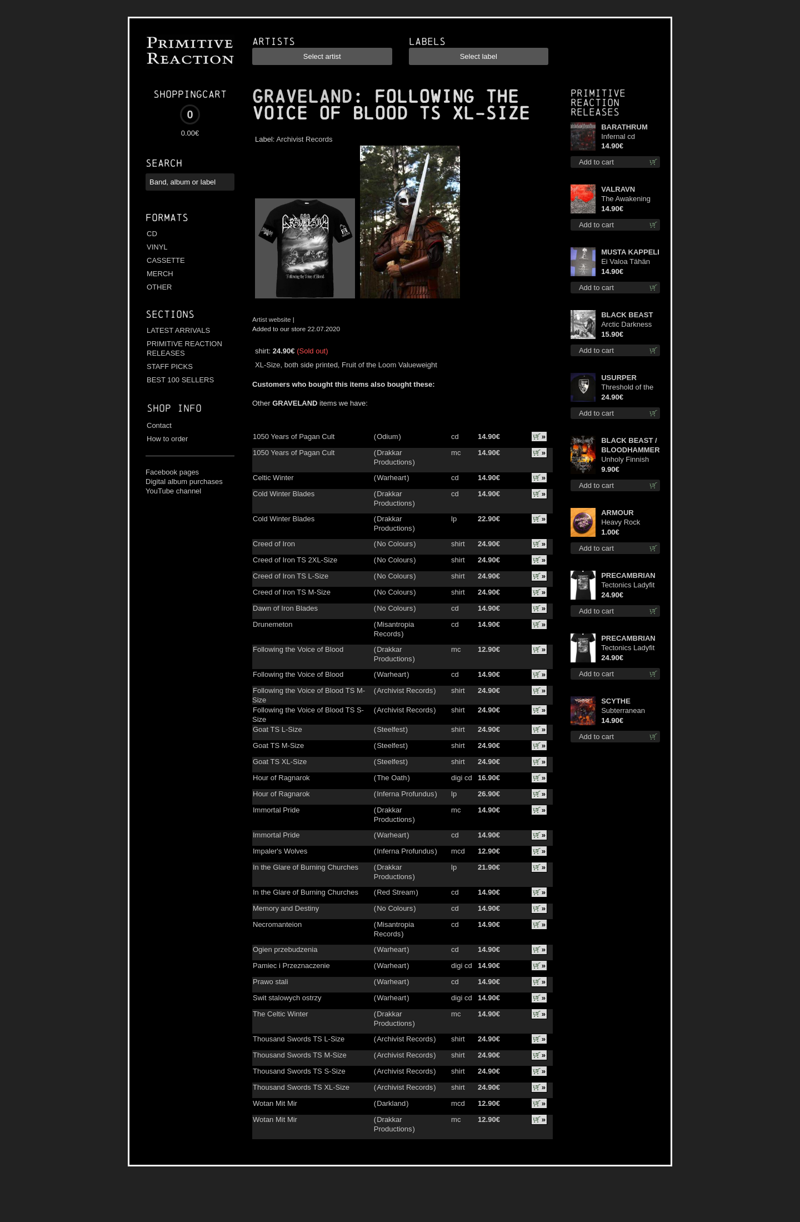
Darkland (391, 1103)
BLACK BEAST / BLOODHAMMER (630, 445)
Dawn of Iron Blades (285, 608)
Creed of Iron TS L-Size (290, 576)
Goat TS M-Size (278, 745)
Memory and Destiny (286, 908)
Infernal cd (618, 136)
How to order (167, 439)
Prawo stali (270, 981)
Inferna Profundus (405, 794)
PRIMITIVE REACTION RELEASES (184, 348)
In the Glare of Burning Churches (305, 867)
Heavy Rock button (620, 522)
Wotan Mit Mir (275, 1103)
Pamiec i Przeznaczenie (291, 965)
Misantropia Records (394, 629)
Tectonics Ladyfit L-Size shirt (627, 648)
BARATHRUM (624, 127)
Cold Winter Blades (283, 494)
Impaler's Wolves (280, 851)
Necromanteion (277, 924)
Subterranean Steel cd (623, 711)
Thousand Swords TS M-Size (300, 1055)
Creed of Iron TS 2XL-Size (295, 560)
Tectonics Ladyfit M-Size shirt (627, 585)
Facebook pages (172, 472)
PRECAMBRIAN (628, 575)
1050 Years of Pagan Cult (293, 436)
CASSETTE (166, 260)
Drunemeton (273, 624)
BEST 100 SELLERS (180, 380)
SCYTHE (616, 701)
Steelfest (391, 729)
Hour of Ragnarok (281, 778)
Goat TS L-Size (277, 729)
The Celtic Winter (280, 1014)
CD (152, 234)
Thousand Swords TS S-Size (299, 1071)
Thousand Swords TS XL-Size (301, 1087)
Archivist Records (304, 139)
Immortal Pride (276, 810)
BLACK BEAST (627, 315)
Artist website (271, 319)
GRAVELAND (302, 97)
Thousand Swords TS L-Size (298, 1039)
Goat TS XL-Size (280, 761)
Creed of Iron (274, 544)
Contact (159, 425)
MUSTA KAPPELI (630, 252)
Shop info (174, 408)
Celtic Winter (273, 477)
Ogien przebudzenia (285, 949)
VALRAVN (618, 189)
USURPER (619, 377)
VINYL (157, 247)
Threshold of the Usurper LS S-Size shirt (627, 387)
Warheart (391, 477)
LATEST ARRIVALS (178, 330)
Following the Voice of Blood (298, 649)
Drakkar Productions (393, 457)
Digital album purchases (184, 481)
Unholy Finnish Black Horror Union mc (625, 460)
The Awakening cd (626, 199)
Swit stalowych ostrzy (287, 998)
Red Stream (396, 892)
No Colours (395, 544)
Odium (387, 436)
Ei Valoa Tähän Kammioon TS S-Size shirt (628, 262)
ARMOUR (617, 512)
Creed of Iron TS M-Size (292, 592)
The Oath (392, 778)
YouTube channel (173, 491)
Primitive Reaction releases (598, 102)
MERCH (160, 274)
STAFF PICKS (170, 366)
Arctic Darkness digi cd (626, 325)
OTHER (159, 287)
